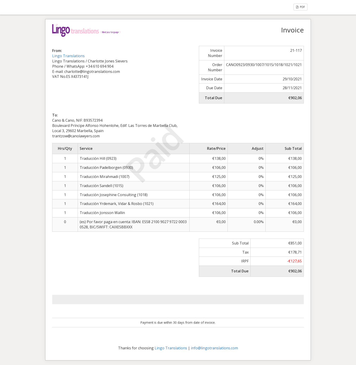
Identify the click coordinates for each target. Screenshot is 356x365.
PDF (300, 7)
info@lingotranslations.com (214, 347)
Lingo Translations (68, 55)
